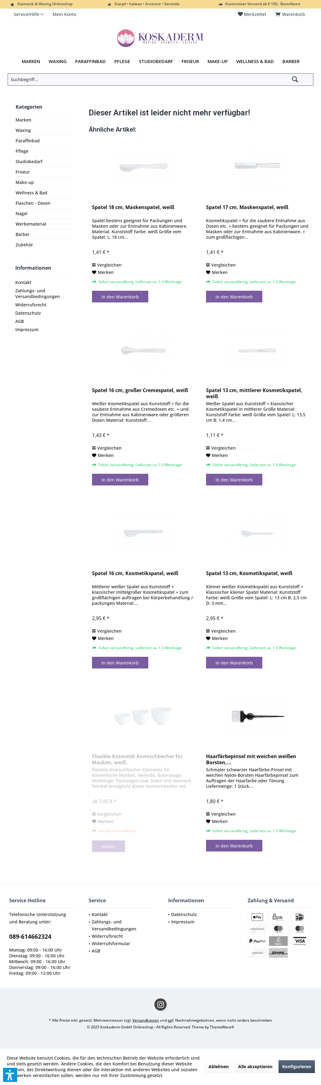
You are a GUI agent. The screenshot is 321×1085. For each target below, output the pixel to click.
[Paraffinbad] (90, 61)
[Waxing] (57, 61)
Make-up (25, 182)
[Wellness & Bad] (255, 61)
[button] (10, 1075)
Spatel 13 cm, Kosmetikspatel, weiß (249, 573)
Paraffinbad (28, 141)
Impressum (27, 329)
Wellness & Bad (31, 193)
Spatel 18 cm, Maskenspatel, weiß (133, 207)
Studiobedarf (29, 161)
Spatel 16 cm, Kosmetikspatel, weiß (135, 573)
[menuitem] (291, 14)
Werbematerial (31, 224)
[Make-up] (217, 61)
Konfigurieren (296, 1066)
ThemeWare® (222, 1027)
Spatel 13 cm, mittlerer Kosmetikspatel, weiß (254, 393)
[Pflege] (122, 61)
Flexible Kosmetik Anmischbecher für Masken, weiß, (137, 759)
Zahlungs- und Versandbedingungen (37, 293)
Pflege (22, 151)
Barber (23, 234)
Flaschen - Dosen (33, 203)
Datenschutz (28, 313)
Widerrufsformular (111, 943)
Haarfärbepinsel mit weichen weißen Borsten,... (251, 759)
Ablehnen (218, 1066)
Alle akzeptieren (255, 1066)
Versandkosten (145, 1020)
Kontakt (23, 282)
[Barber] (291, 61)
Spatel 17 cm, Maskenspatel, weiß (247, 207)
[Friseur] (190, 61)
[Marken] (30, 61)
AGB (19, 321)
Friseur (23, 172)
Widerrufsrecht (30, 305)
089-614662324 (30, 937)
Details (108, 846)
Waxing (23, 130)
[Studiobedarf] (156, 61)
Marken (23, 120)
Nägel (22, 213)
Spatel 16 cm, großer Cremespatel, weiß (140, 390)
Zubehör (24, 245)
